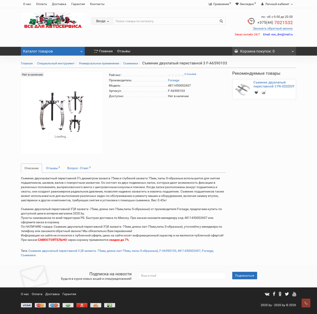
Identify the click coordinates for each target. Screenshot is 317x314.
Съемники (130, 63)
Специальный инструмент (56, 63)
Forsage (207, 250)
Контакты (97, 4)
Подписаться (244, 275)
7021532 (275, 22)
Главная (103, 51)
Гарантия (78, 4)
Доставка (59, 4)
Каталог (53, 50)
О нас (27, 4)
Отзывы (123, 51)
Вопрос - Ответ (79, 168)
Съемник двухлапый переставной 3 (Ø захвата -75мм (66, 250)
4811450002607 (189, 250)
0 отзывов (190, 74)
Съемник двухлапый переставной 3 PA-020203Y (274, 84)
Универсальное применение (99, 63)
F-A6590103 (167, 250)
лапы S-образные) (145, 250)
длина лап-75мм (118, 250)
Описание (31, 168)
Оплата (41, 4)
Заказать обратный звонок (273, 28)
